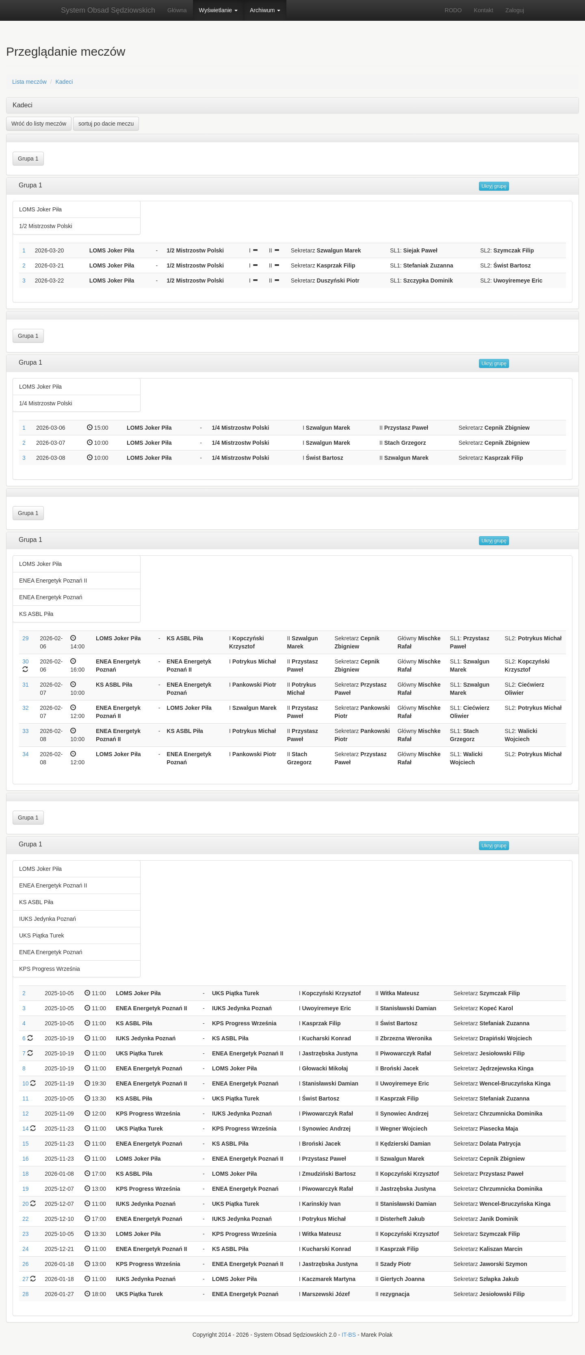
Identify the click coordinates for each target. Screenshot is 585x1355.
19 (25, 1188)
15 (25, 1143)
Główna (176, 10)
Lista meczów (29, 81)
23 (25, 1234)
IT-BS (349, 1334)
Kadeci (64, 81)
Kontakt (483, 10)
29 (25, 638)
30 (25, 661)
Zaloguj (514, 10)
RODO (453, 10)
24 (25, 1249)
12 (25, 1113)
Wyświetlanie (218, 10)
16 (25, 1158)
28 (25, 1294)
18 (25, 1173)
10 (25, 1083)
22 (25, 1219)
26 (25, 1264)
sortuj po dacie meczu (106, 123)
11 (25, 1098)
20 (25, 1204)
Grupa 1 (28, 158)
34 (25, 754)
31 (25, 684)
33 (25, 731)
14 (25, 1128)
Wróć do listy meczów (38, 123)
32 (25, 708)
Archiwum (265, 10)
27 (25, 1279)
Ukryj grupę (493, 186)
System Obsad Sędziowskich (108, 10)
